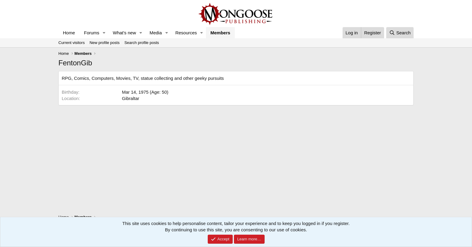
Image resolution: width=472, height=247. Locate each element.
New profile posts (104, 42)
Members (220, 32)
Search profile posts (141, 42)
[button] (104, 32)
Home (69, 32)
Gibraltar (130, 98)
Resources (186, 32)
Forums (91, 32)
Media (156, 32)
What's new (124, 32)
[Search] (400, 32)
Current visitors (71, 42)
